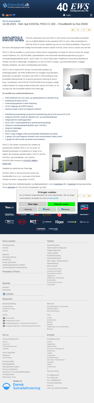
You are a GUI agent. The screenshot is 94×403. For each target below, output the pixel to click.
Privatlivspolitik (8, 374)
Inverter (5, 248)
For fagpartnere (53, 375)
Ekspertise (7, 299)
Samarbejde (51, 285)
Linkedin (8, 294)
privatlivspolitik (52, 198)
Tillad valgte (33, 204)
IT (47, 369)
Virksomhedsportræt (10, 339)
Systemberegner (53, 245)
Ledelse (49, 342)
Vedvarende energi (8, 309)
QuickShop (58, 184)
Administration (51, 367)
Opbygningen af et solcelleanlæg (57, 327)
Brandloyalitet (51, 280)
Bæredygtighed (8, 364)
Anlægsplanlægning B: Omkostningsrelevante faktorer (21, 326)
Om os (5, 335)
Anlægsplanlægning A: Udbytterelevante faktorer (19, 323)
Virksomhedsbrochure (9, 346)
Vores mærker (8, 241)
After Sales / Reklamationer (57, 261)
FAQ (49, 315)
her (42, 89)
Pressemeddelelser (10, 369)
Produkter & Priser (11, 272)
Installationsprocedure (11, 321)
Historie (4, 342)
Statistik (47, 209)
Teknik (4, 315)
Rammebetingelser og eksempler (58, 306)
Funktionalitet (8, 318)
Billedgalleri (6, 355)
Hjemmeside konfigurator (57, 248)
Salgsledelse (51, 344)
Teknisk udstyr (7, 357)
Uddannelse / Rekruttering (55, 278)
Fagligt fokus (51, 276)
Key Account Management (55, 349)
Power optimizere (9, 262)
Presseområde (8, 361)
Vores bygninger (8, 352)
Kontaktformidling (54, 256)
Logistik (49, 353)
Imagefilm (5, 349)
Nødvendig (28, 209)
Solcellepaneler (8, 245)
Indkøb (49, 364)
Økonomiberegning (53, 311)
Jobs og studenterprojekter (57, 388)
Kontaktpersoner (53, 339)
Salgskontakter (52, 346)
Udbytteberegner (52, 309)
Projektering (51, 351)
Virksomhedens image (54, 269)
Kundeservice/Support (54, 271)
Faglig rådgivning (53, 250)
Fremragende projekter (54, 273)
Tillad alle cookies (61, 204)
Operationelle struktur (10, 367)
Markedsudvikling (9, 304)
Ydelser (50, 241)
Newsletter (6, 290)
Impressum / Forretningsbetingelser (16, 372)
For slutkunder (52, 378)
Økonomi (50, 304)
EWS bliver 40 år (9, 377)
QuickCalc (72, 184)
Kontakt (50, 335)
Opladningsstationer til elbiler (13, 265)
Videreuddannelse (54, 258)
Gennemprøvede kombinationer (14, 267)
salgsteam (11, 187)
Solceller (5, 311)
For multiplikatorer (54, 380)
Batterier (5, 254)
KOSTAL (5, 250)
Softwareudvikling (53, 371)
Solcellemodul (51, 320)
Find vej (50, 385)
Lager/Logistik (52, 253)
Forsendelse (51, 355)
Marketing (50, 362)
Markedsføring (52, 263)
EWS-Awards (52, 266)
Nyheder (6, 283)
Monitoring (6, 260)
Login (68, 15)
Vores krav (5, 344)
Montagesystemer (9, 257)
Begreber (50, 324)
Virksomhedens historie (54, 282)
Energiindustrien (7, 306)
